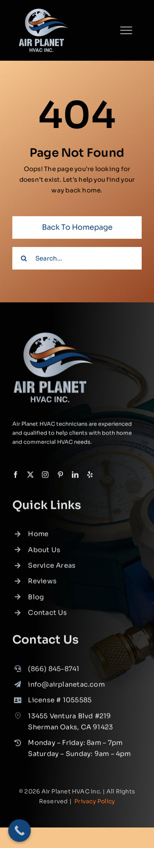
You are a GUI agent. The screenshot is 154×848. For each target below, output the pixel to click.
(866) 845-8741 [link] (53, 671)
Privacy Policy (94, 801)
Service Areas (52, 568)
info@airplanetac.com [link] (66, 687)
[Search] (23, 258)
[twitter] (30, 476)
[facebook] (15, 476)
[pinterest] (60, 476)
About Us (44, 552)
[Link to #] (126, 30)
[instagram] (45, 476)
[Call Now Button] (19, 830)
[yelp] (90, 476)
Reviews (42, 583)
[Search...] (77, 258)
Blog (36, 599)
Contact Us (47, 615)
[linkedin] (75, 476)
